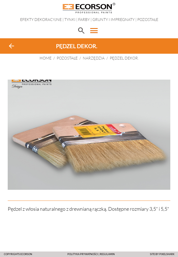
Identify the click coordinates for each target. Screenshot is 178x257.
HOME (45, 58)
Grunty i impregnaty (113, 19)
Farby (84, 19)
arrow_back (11, 46)
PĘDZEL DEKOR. (124, 58)
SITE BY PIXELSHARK (162, 254)
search (81, 30)
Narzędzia (94, 58)
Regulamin (107, 254)
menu (94, 31)
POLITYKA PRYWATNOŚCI (82, 254)
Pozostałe (147, 19)
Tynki (69, 19)
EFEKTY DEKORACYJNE (41, 19)
